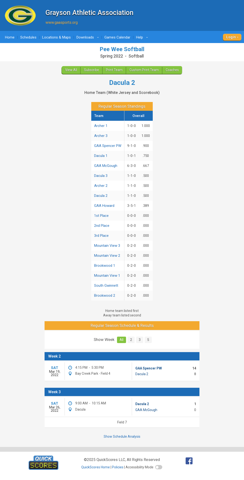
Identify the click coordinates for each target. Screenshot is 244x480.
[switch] (158, 467)
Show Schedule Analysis (122, 436)
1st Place (101, 215)
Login (231, 37)
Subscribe (91, 70)
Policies (117, 467)
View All (71, 70)
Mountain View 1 (107, 275)
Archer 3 (100, 136)
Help (142, 37)
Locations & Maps (56, 37)
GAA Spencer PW (107, 146)
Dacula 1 (100, 156)
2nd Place (101, 225)
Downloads (88, 37)
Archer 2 (100, 186)
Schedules (28, 37)
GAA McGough (105, 166)
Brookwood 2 (104, 295)
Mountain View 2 (107, 255)
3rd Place (101, 235)
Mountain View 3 (107, 245)
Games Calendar (117, 37)
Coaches (172, 70)
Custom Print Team (144, 70)
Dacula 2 (100, 196)
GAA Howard (104, 206)
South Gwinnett (106, 285)
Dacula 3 (100, 176)
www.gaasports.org (62, 22)
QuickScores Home (95, 467)
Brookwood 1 (104, 265)
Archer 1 (100, 126)
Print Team (114, 70)
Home (10, 37)
